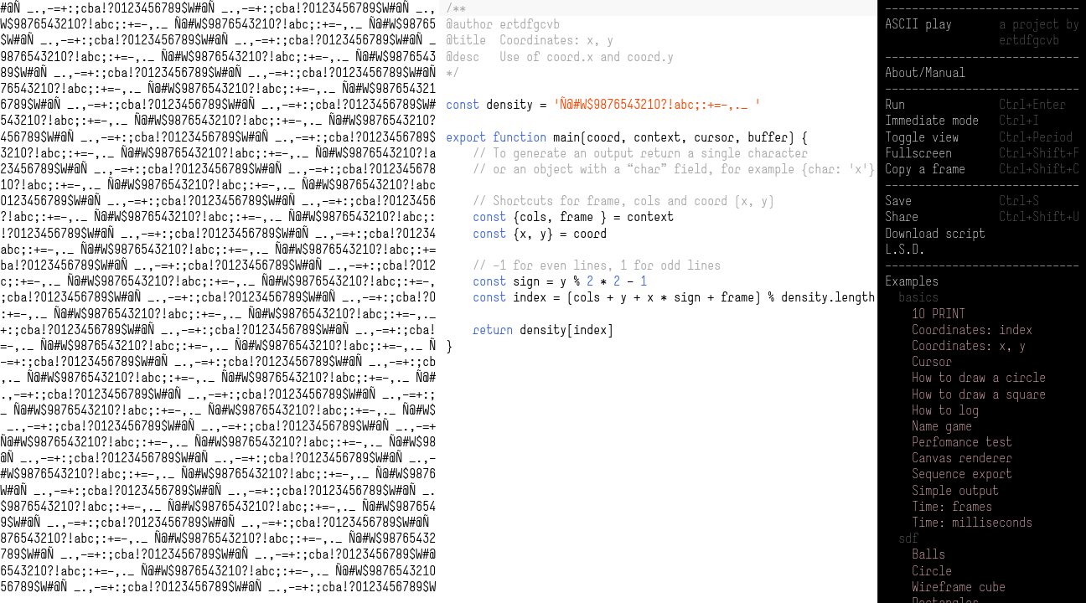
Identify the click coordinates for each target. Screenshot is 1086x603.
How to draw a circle (979, 377)
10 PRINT (938, 314)
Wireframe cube (959, 587)
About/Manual (925, 72)
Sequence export (962, 474)
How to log (945, 410)
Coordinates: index (972, 330)
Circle (932, 571)
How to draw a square (979, 394)
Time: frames (952, 506)
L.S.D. (905, 249)
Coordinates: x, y (969, 345)
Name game (942, 426)
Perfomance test (962, 442)
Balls (928, 554)
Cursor (932, 361)
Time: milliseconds (972, 522)
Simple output (955, 490)
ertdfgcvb (1029, 40)
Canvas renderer (962, 458)
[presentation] (658, 184)
